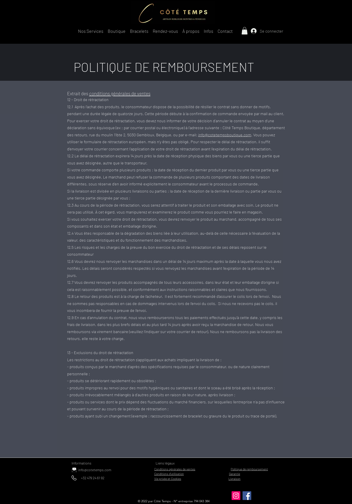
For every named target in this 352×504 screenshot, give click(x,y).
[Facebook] (247, 495)
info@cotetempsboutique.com (224, 134)
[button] (90, 30)
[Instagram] (236, 495)
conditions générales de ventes (119, 93)
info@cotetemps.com (94, 470)
